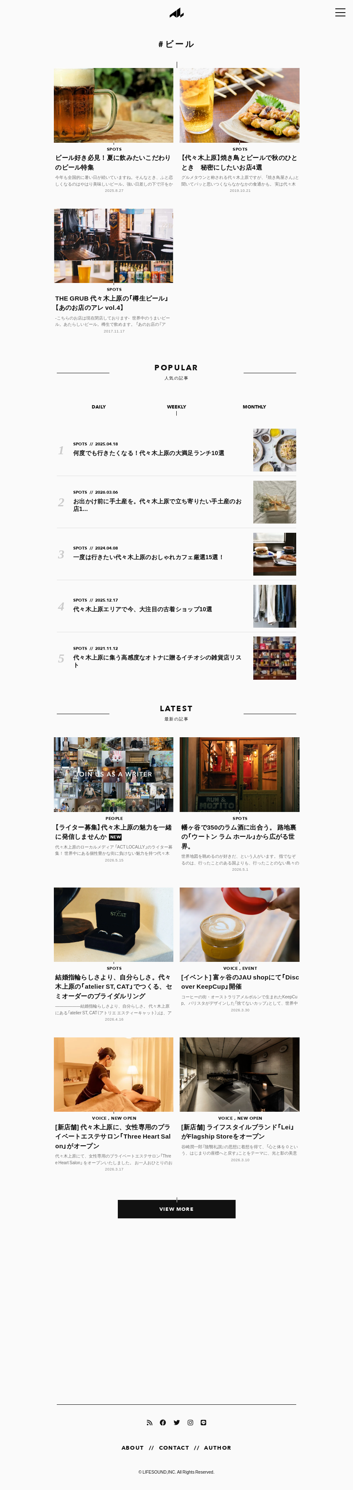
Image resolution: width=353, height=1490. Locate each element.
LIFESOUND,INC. (159, 1472)
